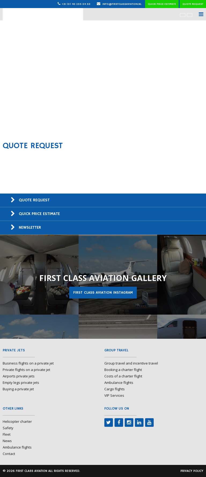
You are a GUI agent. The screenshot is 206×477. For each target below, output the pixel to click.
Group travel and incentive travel (131, 363)
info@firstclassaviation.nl (119, 4)
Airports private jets (19, 376)
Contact (9, 453)
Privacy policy (192, 471)
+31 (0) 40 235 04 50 (76, 4)
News (7, 440)
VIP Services (114, 395)
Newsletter (30, 227)
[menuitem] (182, 15)
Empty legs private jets (21, 382)
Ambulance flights (118, 382)
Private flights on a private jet (26, 369)
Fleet (6, 434)
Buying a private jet (18, 389)
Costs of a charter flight (123, 376)
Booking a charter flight (123, 369)
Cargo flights (114, 389)
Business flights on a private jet (28, 363)
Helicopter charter (17, 421)
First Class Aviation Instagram (103, 292)
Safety (8, 427)
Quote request (192, 4)
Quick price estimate (162, 4)
